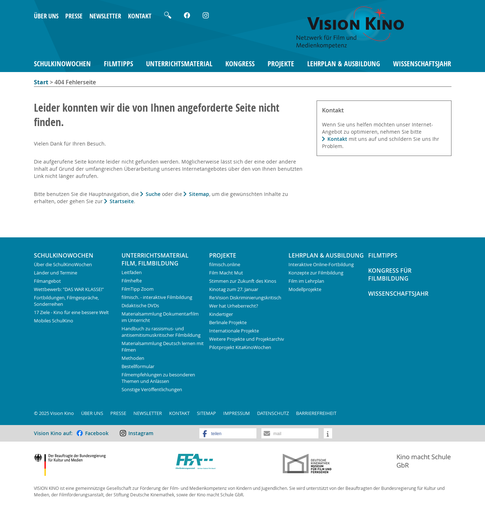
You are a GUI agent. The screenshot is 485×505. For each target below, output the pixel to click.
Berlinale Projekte (228, 322)
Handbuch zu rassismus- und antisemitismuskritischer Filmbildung (161, 331)
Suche (153, 194)
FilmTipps (118, 63)
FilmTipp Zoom (138, 289)
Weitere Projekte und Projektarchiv (246, 339)
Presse (74, 16)
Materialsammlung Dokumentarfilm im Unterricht (160, 316)
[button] (227, 433)
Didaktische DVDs (140, 305)
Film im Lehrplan (306, 281)
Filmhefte (132, 280)
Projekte (281, 63)
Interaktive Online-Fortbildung (321, 264)
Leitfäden (132, 272)
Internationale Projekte (234, 330)
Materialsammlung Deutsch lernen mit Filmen (163, 346)
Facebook (97, 433)
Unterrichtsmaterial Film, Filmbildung (155, 259)
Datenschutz (273, 413)
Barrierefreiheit (316, 413)
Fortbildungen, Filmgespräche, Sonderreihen (66, 300)
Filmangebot (47, 281)
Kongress (240, 63)
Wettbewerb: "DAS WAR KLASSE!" (69, 289)
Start (41, 82)
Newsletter (105, 16)
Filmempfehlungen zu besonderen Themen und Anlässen (158, 377)
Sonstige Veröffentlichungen (152, 389)
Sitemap (199, 194)
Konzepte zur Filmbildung (315, 272)
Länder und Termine (55, 272)
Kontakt (139, 16)
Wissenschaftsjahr (422, 63)
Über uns (46, 16)
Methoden (133, 358)
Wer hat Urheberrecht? (233, 306)
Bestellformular (138, 366)
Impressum (236, 413)
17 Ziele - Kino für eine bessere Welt (71, 312)
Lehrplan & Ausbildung (343, 63)
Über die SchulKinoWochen (63, 264)
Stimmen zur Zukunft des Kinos (242, 281)
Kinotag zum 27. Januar (233, 289)
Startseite (122, 201)
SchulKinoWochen (62, 63)
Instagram (140, 433)
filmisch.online (224, 264)
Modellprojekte (304, 289)
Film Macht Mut (226, 272)
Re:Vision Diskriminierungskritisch (245, 297)
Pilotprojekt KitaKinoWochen (240, 347)
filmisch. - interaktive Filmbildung (157, 297)
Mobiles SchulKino (53, 320)
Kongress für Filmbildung (389, 274)
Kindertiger (221, 314)
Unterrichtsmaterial (179, 63)
